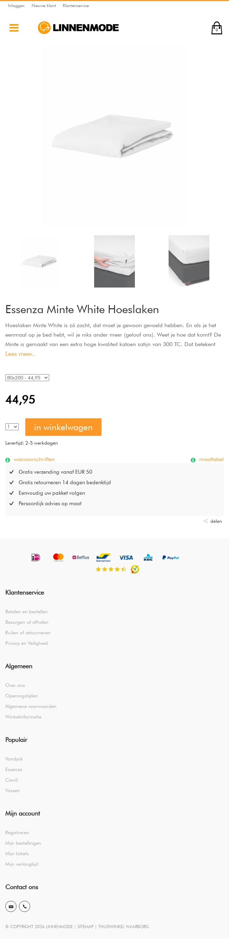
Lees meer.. (20, 353)
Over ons (15, 685)
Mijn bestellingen (23, 843)
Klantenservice (76, 5)
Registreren (17, 832)
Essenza (13, 769)
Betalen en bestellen (26, 611)
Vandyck (14, 759)
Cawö (11, 780)
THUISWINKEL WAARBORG (123, 926)
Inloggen (16, 5)
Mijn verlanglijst (21, 864)
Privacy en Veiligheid (26, 643)
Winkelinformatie (23, 717)
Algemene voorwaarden (31, 706)
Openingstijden (21, 695)
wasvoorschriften (33, 458)
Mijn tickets (17, 853)
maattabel (210, 458)
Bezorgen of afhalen (26, 622)
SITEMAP (85, 926)
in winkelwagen (63, 427)
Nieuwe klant (44, 5)
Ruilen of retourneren (28, 632)
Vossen (12, 790)
